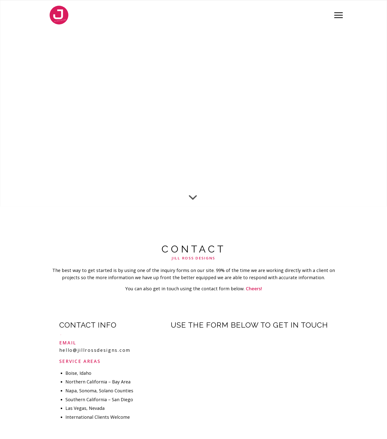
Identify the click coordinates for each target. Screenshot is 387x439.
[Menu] (337, 15)
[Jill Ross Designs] (59, 15)
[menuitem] (337, 15)
